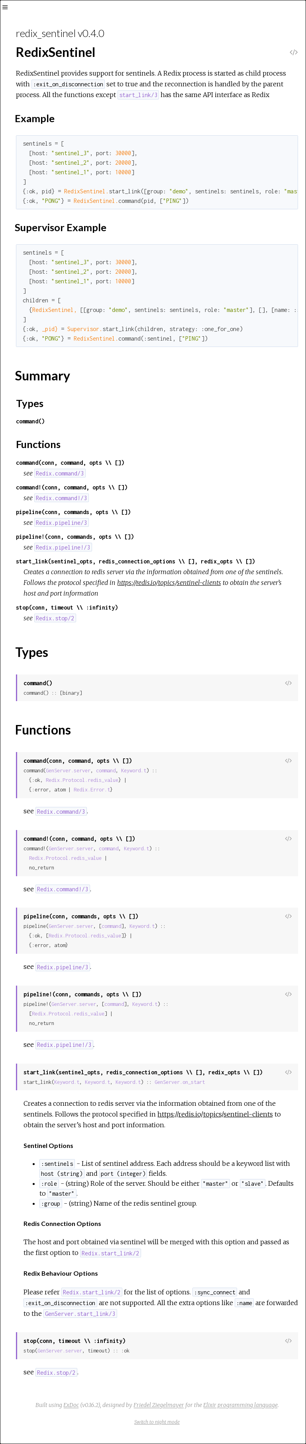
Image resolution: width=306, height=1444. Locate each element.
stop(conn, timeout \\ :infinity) (67, 607)
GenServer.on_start (180, 1082)
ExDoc (71, 1405)
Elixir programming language (240, 1405)
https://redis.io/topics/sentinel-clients (169, 583)
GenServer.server (68, 771)
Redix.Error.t (92, 790)
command (106, 771)
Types (29, 403)
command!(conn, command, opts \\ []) (72, 487)
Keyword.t (133, 771)
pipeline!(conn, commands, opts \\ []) (75, 536)
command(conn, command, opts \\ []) (70, 462)
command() (30, 421)
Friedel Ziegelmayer (158, 1405)
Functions (38, 444)
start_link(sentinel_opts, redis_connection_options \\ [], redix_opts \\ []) (135, 561)
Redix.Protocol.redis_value (82, 780)
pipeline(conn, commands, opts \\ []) (73, 512)
